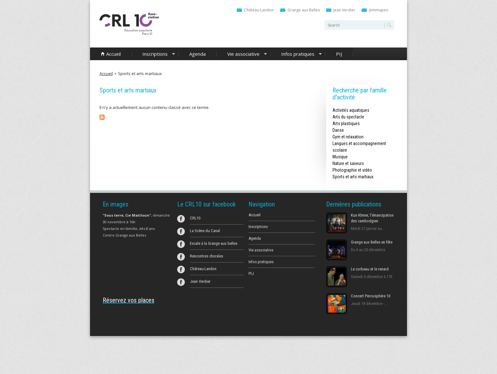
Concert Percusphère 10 (370, 296)
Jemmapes (378, 10)
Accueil (113, 54)
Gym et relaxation (348, 136)
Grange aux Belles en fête (371, 242)
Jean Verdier (344, 10)
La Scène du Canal (205, 230)
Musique (340, 156)
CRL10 (195, 218)
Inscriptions (153, 54)
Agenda (197, 54)
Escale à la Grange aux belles (213, 243)
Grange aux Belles (303, 10)
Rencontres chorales (206, 256)
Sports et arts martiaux (140, 73)
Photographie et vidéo (352, 170)
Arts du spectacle (348, 116)
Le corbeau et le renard (370, 269)
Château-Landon (259, 10)
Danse (338, 130)
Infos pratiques (296, 54)
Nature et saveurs (348, 163)
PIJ (339, 54)
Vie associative (241, 54)
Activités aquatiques (350, 110)
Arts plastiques (346, 123)
